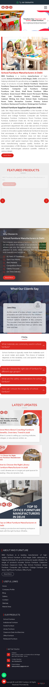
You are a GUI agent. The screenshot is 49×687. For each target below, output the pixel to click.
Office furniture (16, 631)
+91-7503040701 (27, 2)
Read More (7, 156)
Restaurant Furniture (17, 632)
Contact (12, 597)
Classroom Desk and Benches (19, 629)
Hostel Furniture (17, 626)
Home (12, 589)
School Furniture (17, 623)
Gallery (12, 595)
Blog (12, 593)
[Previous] (2, 200)
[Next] (46, 200)
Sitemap (12, 599)
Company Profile (14, 591)
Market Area (13, 601)
